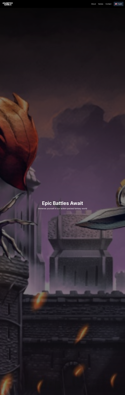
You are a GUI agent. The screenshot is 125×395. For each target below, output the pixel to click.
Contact (108, 4)
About (93, 4)
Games (100, 4)
